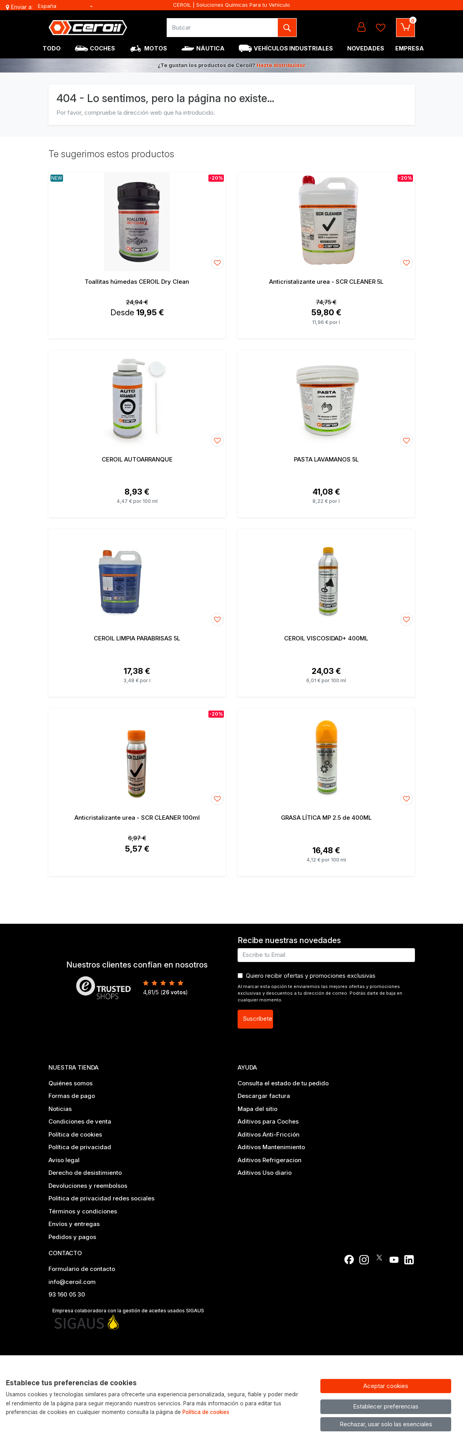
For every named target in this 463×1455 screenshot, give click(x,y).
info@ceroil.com (72, 1282)
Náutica (210, 48)
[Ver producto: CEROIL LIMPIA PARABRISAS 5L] (137, 578)
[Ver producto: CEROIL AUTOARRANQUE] (137, 399)
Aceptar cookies (385, 1386)
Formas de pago (71, 1096)
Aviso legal (64, 1160)
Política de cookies (75, 1134)
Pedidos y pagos (72, 1237)
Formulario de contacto (81, 1269)
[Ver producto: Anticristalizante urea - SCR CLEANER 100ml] (137, 758)
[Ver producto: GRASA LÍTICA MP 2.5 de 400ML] (326, 758)
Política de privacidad (79, 1147)
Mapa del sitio (257, 1109)
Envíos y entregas (74, 1224)
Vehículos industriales (293, 48)
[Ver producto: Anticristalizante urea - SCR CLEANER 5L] (326, 222)
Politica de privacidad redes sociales (101, 1198)
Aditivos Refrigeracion (269, 1160)
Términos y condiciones (82, 1211)
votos (174, 992)
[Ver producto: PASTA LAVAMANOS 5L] (326, 399)
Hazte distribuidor (281, 65)
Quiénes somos (70, 1083)
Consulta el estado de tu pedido (283, 1083)
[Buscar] (222, 27)
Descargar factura (264, 1096)
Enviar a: (22, 7)
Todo (52, 48)
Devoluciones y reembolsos (87, 1185)
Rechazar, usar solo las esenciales (386, 1424)
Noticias (60, 1109)
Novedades (365, 48)
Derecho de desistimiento (85, 1172)
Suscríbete (257, 1018)
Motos (155, 48)
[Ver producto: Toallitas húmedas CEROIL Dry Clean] (137, 222)
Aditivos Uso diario (265, 1172)
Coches (102, 48)
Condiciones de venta (79, 1121)
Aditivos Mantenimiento (271, 1147)
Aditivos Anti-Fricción (268, 1134)
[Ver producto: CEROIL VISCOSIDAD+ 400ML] (326, 578)
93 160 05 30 (66, 1294)
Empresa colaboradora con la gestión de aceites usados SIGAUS (128, 1311)
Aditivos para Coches (268, 1121)
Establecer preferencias (385, 1406)
